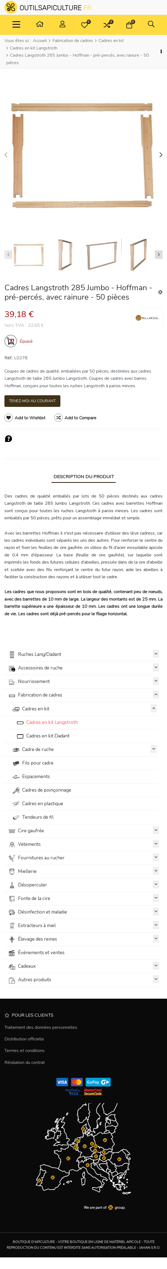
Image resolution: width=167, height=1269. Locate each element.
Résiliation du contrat (24, 1062)
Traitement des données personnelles (40, 1027)
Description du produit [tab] (83, 476)
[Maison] (39, 25)
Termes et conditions (24, 1051)
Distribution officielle (24, 1039)
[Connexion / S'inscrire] (62, 25)
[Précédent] (161, 51)
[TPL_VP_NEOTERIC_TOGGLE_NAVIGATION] (16, 25)
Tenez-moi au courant (32, 401)
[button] (84, 24)
